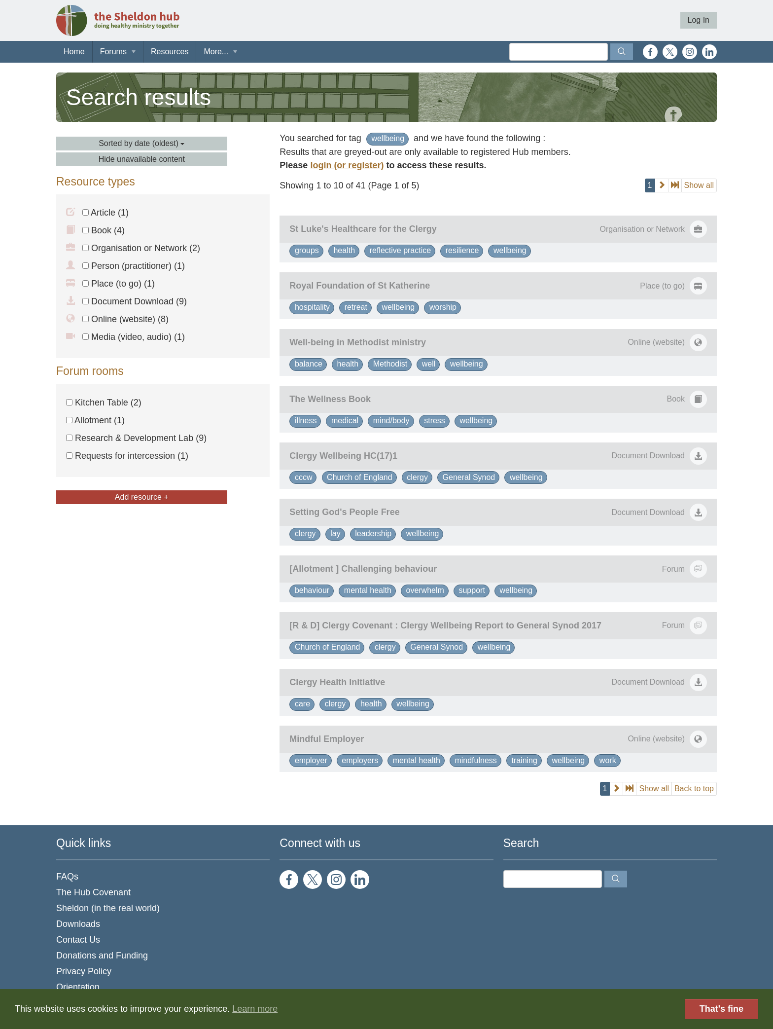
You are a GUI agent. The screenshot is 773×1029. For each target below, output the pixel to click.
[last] (675, 185)
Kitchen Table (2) (103, 402)
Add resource (142, 497)
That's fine (721, 1009)
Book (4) (103, 230)
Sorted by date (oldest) (141, 143)
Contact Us (78, 940)
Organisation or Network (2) (141, 248)
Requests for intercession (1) (127, 456)
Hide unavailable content (142, 159)
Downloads (78, 924)
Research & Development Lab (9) (136, 438)
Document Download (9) (134, 301)
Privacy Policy (83, 971)
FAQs (67, 877)
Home (74, 51)
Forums (113, 51)
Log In (698, 20)
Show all (699, 185)
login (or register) (347, 165)
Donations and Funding (102, 955)
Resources (169, 51)
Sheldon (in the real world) (108, 908)
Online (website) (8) (125, 319)
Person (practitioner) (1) (133, 266)
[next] (661, 185)
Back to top (694, 788)
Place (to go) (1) (118, 284)
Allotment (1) (95, 420)
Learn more (255, 1009)
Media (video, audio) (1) (133, 337)
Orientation (78, 987)
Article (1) (105, 213)
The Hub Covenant (93, 892)
